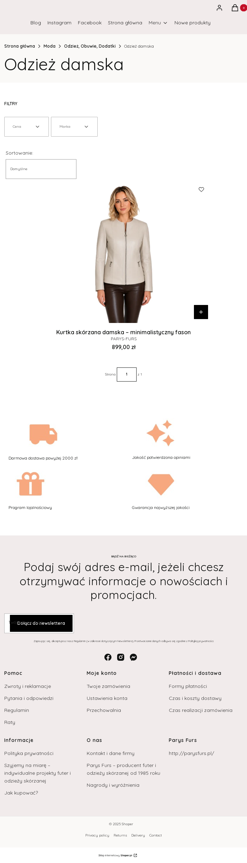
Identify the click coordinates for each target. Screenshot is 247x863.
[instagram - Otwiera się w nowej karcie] (120, 657)
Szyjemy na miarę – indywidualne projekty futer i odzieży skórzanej (37, 773)
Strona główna (19, 46)
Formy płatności (188, 686)
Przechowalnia (104, 710)
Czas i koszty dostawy (195, 698)
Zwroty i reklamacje (27, 686)
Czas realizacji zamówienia (200, 710)
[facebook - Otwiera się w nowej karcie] (108, 657)
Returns (120, 835)
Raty (9, 722)
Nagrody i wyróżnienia (113, 785)
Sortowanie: (19, 153)
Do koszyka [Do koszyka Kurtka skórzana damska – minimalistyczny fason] (201, 312)
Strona (110, 374)
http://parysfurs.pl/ (191, 753)
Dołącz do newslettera (41, 623)
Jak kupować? (21, 793)
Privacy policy (97, 835)
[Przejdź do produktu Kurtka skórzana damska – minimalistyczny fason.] (123, 251)
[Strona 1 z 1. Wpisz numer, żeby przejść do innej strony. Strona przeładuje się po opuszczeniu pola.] (127, 374)
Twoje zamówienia (108, 686)
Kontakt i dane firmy (110, 753)
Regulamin (16, 710)
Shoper (127, 824)
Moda (50, 46)
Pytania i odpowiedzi (28, 698)
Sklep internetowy (115, 855)
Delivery (138, 835)
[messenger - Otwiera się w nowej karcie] (133, 657)
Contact (155, 835)
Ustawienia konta (107, 698)
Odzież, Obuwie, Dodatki (90, 46)
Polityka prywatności (28, 753)
